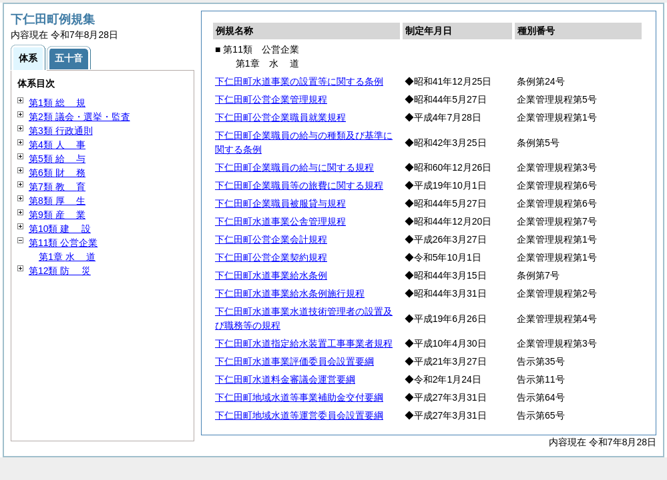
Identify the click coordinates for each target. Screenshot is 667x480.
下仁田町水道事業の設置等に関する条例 (299, 81)
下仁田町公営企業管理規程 (271, 99)
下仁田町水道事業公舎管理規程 (280, 221)
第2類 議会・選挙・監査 (79, 116)
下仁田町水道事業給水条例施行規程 (290, 293)
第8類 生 (57, 200)
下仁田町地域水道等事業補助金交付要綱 (299, 397)
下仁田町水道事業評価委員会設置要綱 (294, 361)
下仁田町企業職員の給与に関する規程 (294, 167)
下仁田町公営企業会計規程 (271, 239)
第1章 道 (67, 256)
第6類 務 (57, 172)
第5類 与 (57, 158)
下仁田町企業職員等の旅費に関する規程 (299, 185)
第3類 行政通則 (61, 130)
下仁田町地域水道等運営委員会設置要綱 (299, 415)
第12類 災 (60, 270)
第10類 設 (60, 228)
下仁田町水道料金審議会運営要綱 (285, 379)
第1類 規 (57, 102)
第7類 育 (57, 186)
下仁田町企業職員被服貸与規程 (280, 203)
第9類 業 (57, 214)
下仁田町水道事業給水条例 (271, 275)
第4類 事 (57, 144)
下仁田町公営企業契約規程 (271, 257)
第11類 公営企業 (63, 242)
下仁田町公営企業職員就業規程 (280, 117)
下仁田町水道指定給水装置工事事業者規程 (304, 343)
